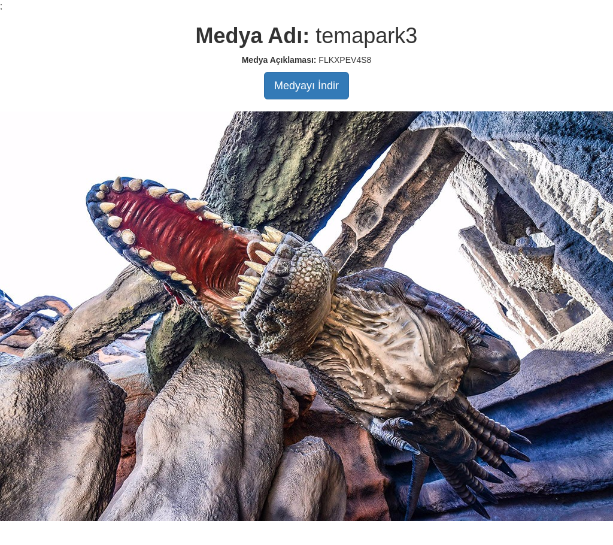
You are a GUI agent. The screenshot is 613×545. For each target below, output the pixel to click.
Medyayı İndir (306, 86)
